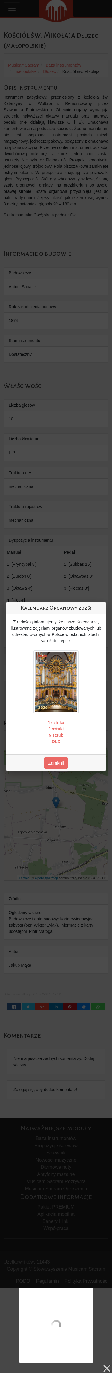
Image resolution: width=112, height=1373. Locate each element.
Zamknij (56, 762)
